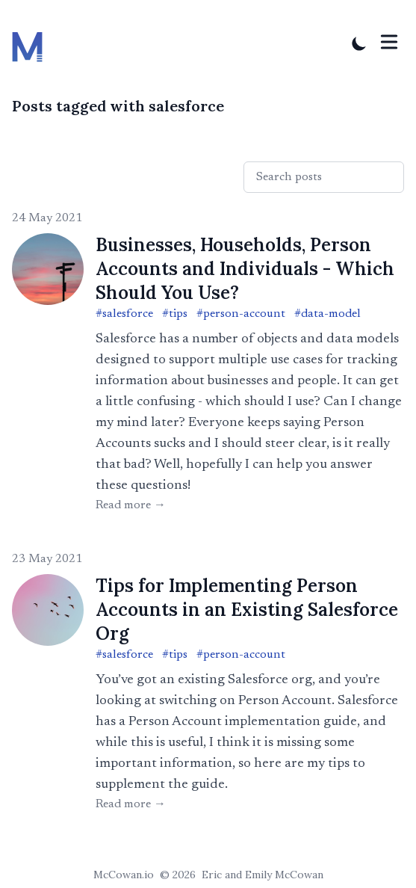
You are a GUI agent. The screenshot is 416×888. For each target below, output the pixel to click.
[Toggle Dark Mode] (359, 43)
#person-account (240, 314)
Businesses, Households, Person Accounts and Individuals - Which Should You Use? (245, 268)
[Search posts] (323, 177)
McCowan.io (123, 874)
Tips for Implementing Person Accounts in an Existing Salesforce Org (247, 609)
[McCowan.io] (32, 43)
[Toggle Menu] (389, 42)
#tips (174, 314)
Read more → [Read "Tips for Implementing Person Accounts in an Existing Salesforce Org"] (131, 804)
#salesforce (124, 314)
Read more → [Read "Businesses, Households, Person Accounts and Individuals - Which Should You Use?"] (131, 505)
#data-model (327, 314)
